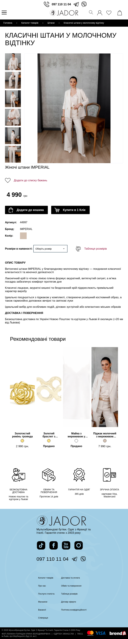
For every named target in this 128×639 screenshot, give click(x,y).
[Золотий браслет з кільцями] (48, 440)
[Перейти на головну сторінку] (64, 13)
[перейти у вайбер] (84, 4)
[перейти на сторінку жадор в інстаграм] (78, 545)
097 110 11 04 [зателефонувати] (61, 4)
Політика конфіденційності (74, 610)
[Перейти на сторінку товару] (22, 387)
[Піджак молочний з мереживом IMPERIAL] (104, 440)
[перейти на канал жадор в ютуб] (66, 545)
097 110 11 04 (52, 559)
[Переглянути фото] (74, 108)
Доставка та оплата (71, 578)
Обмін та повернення (72, 586)
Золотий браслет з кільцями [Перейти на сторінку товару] (48, 435)
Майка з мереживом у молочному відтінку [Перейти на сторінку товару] (76, 435)
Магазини (41, 602)
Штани (51, 22)
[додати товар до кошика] (26, 210)
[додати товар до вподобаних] (17, 419)
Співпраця (41, 618)
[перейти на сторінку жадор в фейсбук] (53, 545)
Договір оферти (68, 602)
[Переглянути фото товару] (13, 61)
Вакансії (40, 610)
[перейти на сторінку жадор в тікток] (41, 545)
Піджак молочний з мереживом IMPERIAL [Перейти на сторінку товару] (104, 435)
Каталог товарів (29, 22)
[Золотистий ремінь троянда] (22, 440)
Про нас (40, 586)
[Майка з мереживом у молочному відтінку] (76, 440)
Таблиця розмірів (95, 248)
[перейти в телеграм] (76, 4)
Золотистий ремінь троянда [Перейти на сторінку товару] (22, 435)
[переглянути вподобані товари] (109, 12)
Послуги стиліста (45, 594)
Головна (7, 22)
